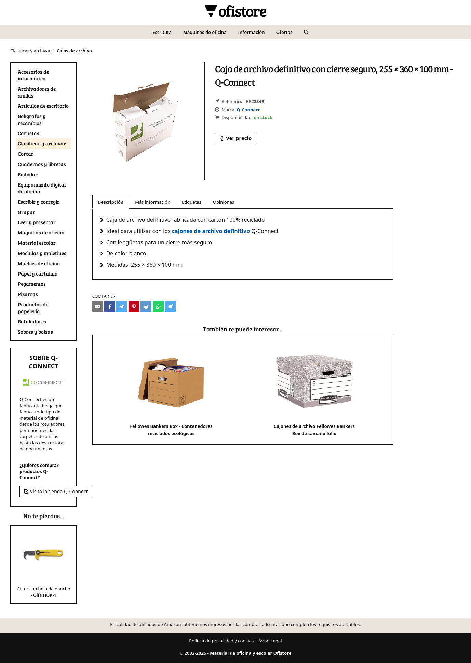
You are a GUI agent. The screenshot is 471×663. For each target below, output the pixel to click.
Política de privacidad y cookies (221, 641)
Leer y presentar (37, 222)
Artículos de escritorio (43, 105)
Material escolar (37, 242)
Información (251, 32)
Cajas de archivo (74, 51)
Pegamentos (32, 283)
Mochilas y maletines (42, 253)
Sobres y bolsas (35, 331)
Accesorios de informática (33, 75)
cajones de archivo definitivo (211, 231)
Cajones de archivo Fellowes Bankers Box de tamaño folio (314, 389)
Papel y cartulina (38, 273)
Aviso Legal (270, 641)
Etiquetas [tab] (191, 202)
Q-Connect (248, 109)
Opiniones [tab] (223, 202)
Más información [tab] (152, 202)
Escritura (162, 32)
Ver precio (235, 138)
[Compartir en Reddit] (145, 306)
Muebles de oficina (39, 263)
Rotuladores (32, 321)
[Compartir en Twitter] (121, 306)
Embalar (28, 174)
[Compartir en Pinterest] (134, 306)
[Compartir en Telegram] (170, 306)
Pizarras (28, 294)
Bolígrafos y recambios (32, 119)
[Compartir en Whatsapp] (158, 306)
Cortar (25, 153)
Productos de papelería (33, 308)
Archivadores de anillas (37, 92)
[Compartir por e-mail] (97, 306)
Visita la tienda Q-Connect (56, 491)
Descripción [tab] (111, 202)
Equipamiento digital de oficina (42, 188)
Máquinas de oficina (205, 32)
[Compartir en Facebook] (109, 306)
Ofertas (284, 32)
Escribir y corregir (38, 201)
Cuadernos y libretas (42, 164)
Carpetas (28, 133)
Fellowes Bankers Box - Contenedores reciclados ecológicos (171, 389)
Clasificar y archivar (30, 51)
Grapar (26, 211)
